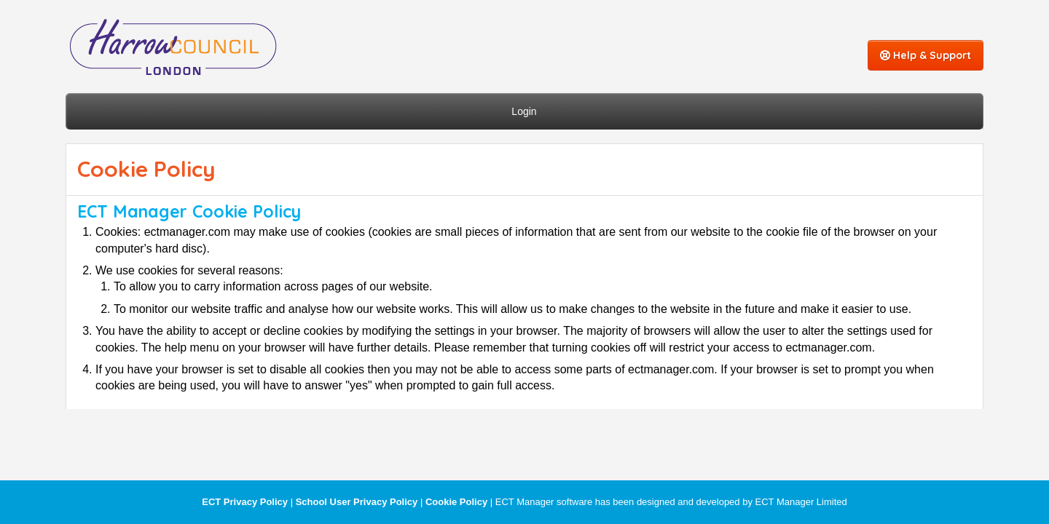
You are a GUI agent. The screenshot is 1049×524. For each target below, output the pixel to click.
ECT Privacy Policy (245, 501)
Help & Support (925, 55)
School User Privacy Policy (357, 501)
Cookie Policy (456, 501)
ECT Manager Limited (801, 501)
